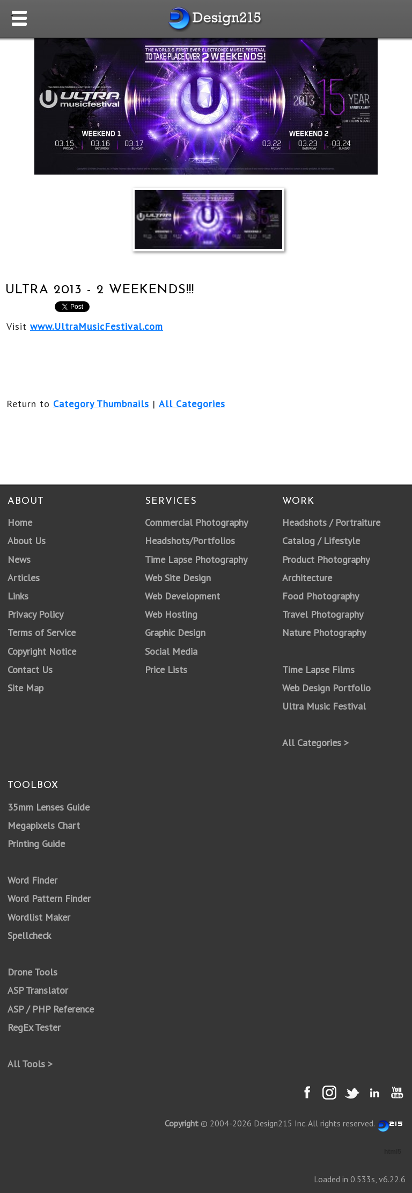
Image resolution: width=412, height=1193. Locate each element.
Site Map (25, 688)
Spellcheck (29, 935)
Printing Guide (36, 843)
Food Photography (320, 596)
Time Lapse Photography (196, 559)
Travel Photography (322, 614)
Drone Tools (32, 972)
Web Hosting (171, 614)
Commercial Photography (196, 522)
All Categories (192, 403)
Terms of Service (42, 632)
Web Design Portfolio (326, 688)
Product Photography (326, 559)
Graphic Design (175, 632)
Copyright (181, 1123)
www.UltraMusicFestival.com (96, 326)
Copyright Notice (42, 651)
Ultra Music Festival (324, 706)
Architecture (307, 578)
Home (20, 522)
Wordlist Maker (39, 917)
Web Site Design (178, 578)
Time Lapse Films (318, 669)
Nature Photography (324, 632)
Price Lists (166, 669)
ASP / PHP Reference (51, 1009)
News (19, 559)
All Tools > (30, 1064)
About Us (27, 540)
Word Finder (32, 880)
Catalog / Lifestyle (321, 540)
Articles (24, 578)
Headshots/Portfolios (190, 540)
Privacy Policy (35, 614)
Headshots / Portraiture (331, 522)
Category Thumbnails (101, 403)
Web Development (182, 596)
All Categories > (315, 742)
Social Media (171, 651)
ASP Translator (38, 990)
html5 (392, 1151)
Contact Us (30, 669)
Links (18, 596)
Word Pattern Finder (49, 898)
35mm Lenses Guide (49, 807)
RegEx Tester (34, 1027)
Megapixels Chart (44, 825)
